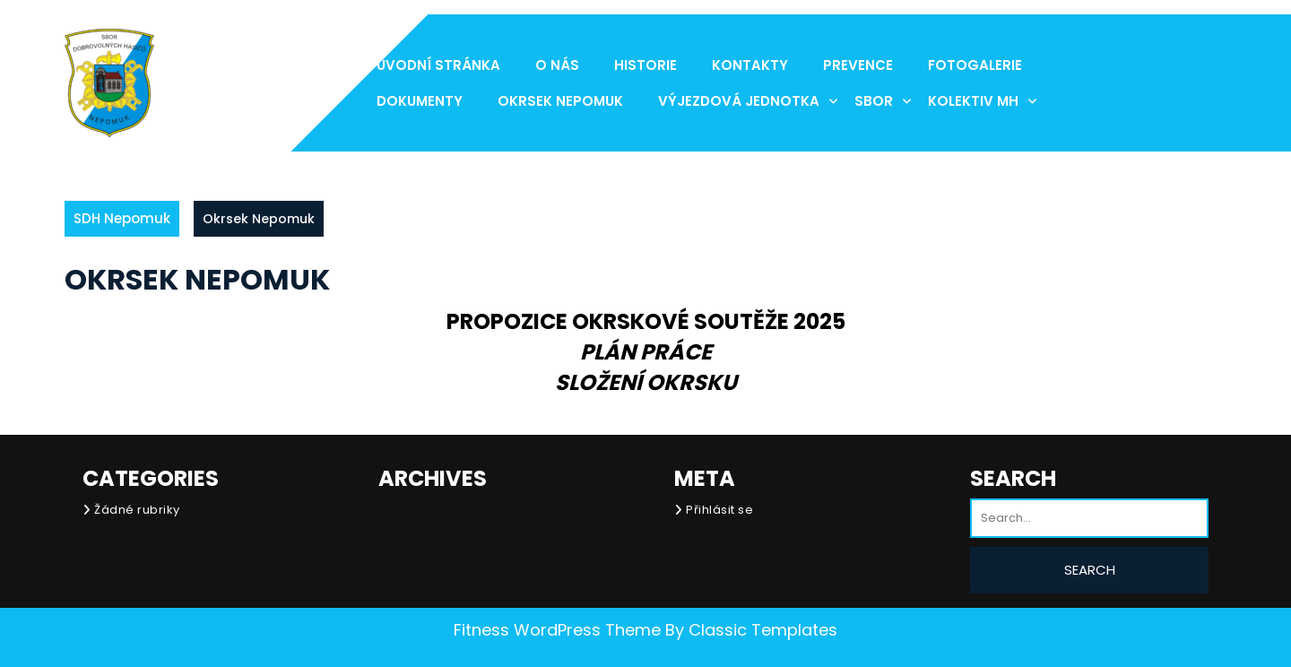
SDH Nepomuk (122, 218)
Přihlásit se (719, 509)
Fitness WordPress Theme (557, 630)
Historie (645, 65)
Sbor (873, 100)
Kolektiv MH (973, 100)
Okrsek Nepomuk (560, 100)
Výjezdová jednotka (738, 100)
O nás (557, 65)
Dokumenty (420, 100)
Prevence (858, 65)
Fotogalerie (975, 65)
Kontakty (750, 65)
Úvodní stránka (438, 65)
